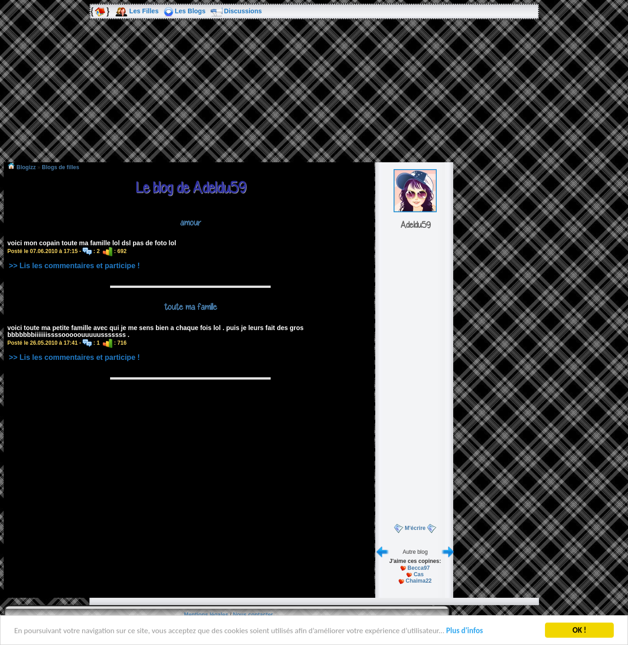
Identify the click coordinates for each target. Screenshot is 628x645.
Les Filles (144, 11)
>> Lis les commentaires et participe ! (74, 266)
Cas (419, 574)
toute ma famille (190, 307)
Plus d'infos (464, 631)
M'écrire (415, 528)
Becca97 (418, 568)
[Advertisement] (314, 97)
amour (190, 222)
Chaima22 (419, 581)
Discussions (242, 11)
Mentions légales (206, 615)
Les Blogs (190, 11)
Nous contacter (253, 615)
